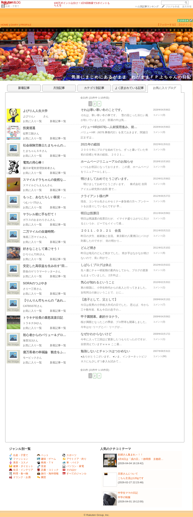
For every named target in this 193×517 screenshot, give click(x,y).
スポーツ (69, 455)
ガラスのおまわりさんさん (39, 219)
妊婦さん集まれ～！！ (130, 454)
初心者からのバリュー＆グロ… (44, 335)
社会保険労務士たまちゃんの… (44, 145)
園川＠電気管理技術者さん (39, 168)
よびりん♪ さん (36, 116)
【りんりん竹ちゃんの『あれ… (44, 300)
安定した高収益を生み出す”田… (45, 266)
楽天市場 (186, 6)
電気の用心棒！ (33, 162)
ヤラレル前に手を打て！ (40, 214)
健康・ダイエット (21, 466)
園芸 (41, 477)
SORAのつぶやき (35, 283)
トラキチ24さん (32, 323)
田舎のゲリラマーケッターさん (42, 271)
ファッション (18, 458)
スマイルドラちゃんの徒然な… (44, 179)
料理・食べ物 (18, 473)
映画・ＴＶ (45, 462)
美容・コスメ (18, 462)
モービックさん (32, 357)
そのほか (69, 469)
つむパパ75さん (32, 202)
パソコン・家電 (73, 466)
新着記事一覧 (58, 121)
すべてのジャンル (74, 473)
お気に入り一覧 (32, 121)
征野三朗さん (31, 133)
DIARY (14, 24)
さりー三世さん (32, 288)
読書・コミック (48, 469)
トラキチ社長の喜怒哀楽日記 (43, 317)
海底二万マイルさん (35, 236)
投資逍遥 (29, 128)
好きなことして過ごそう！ (41, 248)
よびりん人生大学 (35, 110)
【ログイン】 (185, 24)
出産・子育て (12, 6)
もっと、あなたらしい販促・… (44, 197)
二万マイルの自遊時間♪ (39, 231)
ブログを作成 (172, 6)
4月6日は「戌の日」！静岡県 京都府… (140, 459)
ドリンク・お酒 (20, 477)
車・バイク (70, 462)
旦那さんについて (128, 473)
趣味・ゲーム (46, 458)
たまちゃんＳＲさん (35, 150)
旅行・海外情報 (48, 473)
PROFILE (25, 24)
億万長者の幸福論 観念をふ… (44, 352)
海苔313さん (30, 340)
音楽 (41, 466)
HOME (4, 24)
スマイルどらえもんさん (38, 185)
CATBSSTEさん (32, 305)
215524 (183, 20)
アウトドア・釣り (74, 458)
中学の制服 (124, 497)
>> (147, 6)
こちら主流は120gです (131, 478)
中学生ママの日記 (128, 492)
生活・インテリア (21, 469)
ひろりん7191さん (34, 254)
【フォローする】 (167, 24)
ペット (43, 455)
